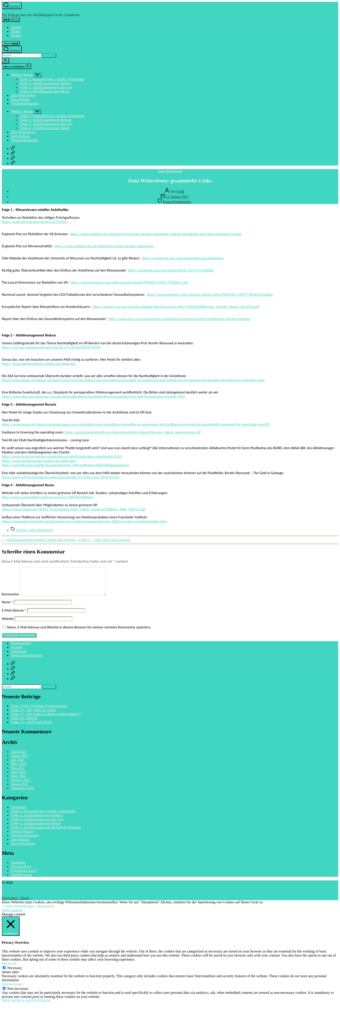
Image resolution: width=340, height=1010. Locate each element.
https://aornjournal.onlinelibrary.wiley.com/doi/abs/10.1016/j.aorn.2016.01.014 (60, 477)
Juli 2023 (17, 765)
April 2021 (19, 777)
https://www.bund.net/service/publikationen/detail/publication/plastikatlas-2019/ (62, 456)
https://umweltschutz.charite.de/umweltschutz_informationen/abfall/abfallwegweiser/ (65, 465)
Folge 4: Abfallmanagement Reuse (45, 91)
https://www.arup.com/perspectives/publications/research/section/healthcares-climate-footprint (179, 319)
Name (7, 607)
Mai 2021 (18, 773)
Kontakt (16, 652)
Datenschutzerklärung (26, 661)
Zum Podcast (20, 99)
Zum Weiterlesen (23, 95)
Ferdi (180, 191)
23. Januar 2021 (177, 197)
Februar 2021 (20, 785)
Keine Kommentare (177, 202)
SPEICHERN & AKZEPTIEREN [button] (26, 1006)
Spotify (16, 27)
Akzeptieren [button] (45, 911)
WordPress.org (21, 880)
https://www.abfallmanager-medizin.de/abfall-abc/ (39, 364)
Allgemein (18, 812)
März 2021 (19, 781)
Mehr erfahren (12, 915)
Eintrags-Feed (21, 872)
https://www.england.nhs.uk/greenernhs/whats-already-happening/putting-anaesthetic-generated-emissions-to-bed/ (156, 234)
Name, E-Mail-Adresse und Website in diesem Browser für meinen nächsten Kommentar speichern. (79, 632)
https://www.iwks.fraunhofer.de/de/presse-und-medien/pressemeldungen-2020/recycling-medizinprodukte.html (84, 521)
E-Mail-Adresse (14, 616)
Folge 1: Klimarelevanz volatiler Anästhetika (52, 79)
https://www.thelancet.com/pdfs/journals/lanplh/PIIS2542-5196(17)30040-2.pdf (129, 282)
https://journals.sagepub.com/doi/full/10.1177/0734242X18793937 (51, 347)
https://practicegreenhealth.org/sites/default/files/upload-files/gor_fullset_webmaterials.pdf (133, 432)
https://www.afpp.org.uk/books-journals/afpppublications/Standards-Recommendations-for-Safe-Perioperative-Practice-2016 (93, 396)
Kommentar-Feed (23, 876)
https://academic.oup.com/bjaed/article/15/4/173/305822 (171, 270)
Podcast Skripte (22, 75)
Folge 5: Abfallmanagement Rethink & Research (46, 833)
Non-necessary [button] (12, 989)
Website (8, 624)
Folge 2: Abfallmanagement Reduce (46, 83)
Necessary (14, 973)
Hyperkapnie (12, 11)
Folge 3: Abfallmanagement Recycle (46, 87)
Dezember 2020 (22, 793)
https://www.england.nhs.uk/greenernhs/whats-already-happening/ (104, 246)
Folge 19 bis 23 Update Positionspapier (39, 711)
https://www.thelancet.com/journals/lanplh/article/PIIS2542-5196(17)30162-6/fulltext (210, 294)
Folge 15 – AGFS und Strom (31, 727)
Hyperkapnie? (21, 648)
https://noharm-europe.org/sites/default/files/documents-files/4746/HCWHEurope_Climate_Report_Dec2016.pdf (175, 307)
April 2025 (19, 757)
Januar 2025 (19, 761)
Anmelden (18, 868)
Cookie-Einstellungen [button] (18, 911)
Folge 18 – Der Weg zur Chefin (33, 715)
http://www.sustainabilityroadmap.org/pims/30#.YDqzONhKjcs (47, 497)
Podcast (21, 530)
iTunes (15, 31)
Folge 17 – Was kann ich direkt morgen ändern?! (46, 719)
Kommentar (10, 599)
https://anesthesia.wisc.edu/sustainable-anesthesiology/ (183, 258)
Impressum (19, 657)
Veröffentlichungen (24, 103)
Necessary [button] (9, 969)
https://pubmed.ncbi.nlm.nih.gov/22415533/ (35, 222)
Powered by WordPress (19, 896)
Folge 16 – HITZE (24, 723)
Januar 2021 (19, 789)
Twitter (16, 35)
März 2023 (19, 769)
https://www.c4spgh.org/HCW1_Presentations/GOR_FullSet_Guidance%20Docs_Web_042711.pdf (73, 509)
